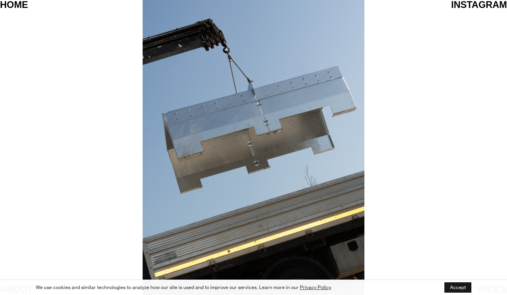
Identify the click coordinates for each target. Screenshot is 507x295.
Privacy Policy (315, 287)
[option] (253, 147)
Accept (458, 287)
